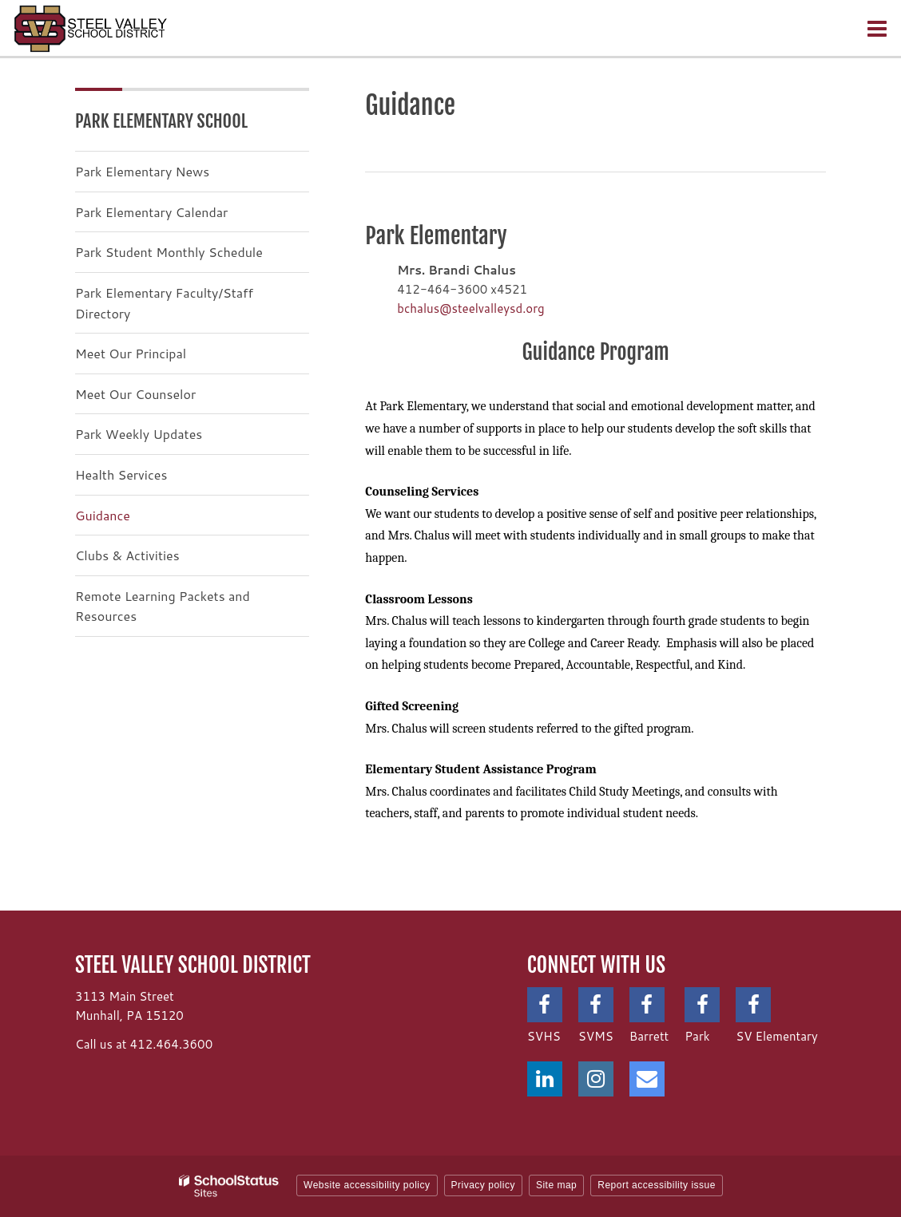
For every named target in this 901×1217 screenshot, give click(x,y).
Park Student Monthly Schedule (169, 252)
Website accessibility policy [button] (367, 1185)
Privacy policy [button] (483, 1185)
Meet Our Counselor (135, 394)
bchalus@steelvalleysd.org (470, 308)
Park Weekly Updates (138, 434)
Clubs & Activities (127, 555)
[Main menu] (877, 28)
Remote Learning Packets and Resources (162, 606)
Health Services (121, 474)
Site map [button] (556, 1185)
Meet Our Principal (130, 353)
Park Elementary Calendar (151, 212)
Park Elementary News (142, 171)
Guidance (102, 515)
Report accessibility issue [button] (656, 1185)
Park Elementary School (161, 121)
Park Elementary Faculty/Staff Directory (164, 302)
